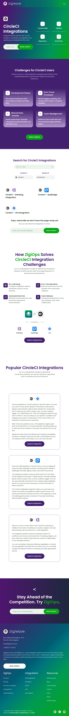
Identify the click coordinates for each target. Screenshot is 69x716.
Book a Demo (14, 666)
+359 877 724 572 (9, 648)
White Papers (51, 701)
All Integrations (30, 678)
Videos (49, 689)
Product (6, 678)
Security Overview (9, 686)
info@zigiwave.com (10, 644)
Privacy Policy (14, 713)
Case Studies (51, 686)
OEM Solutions (8, 693)
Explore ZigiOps (34, 137)
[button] (45, 177)
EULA (33, 713)
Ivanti (27, 686)
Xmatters (28, 682)
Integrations (7, 689)
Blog (48, 682)
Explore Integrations (34, 340)
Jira (26, 689)
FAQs (48, 693)
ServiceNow (29, 693)
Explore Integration (34, 444)
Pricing (5, 682)
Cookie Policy (23, 713)
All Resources (51, 678)
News (48, 697)
